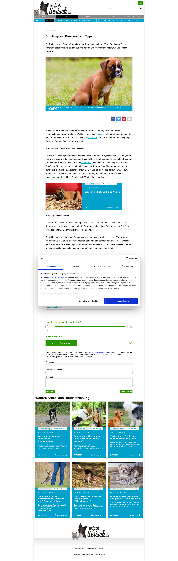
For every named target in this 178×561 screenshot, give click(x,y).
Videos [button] (130, 20)
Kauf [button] (93, 20)
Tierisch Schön (51, 30)
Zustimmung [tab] (51, 266)
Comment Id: (51, 362)
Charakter (92, 138)
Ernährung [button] (86, 20)
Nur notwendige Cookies (89, 301)
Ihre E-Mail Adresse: (54, 370)
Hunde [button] (67, 17)
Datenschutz (92, 548)
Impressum (79, 548)
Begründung (51, 377)
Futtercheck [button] (133, 17)
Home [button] (44, 17)
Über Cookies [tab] (127, 266)
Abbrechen (50, 391)
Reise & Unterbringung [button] (106, 20)
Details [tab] (76, 266)
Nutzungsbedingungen (98, 352)
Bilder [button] (137, 20)
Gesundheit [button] (60, 20)
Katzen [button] (89, 17)
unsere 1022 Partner (56, 277)
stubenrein (86, 163)
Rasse (99, 134)
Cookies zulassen (121, 301)
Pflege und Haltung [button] (73, 20)
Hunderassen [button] (121, 20)
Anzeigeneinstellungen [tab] (101, 266)
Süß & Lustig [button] (39, 20)
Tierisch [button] (111, 17)
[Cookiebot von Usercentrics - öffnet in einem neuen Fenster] (128, 259)
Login (140, 3)
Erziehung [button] (49, 20)
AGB (101, 548)
